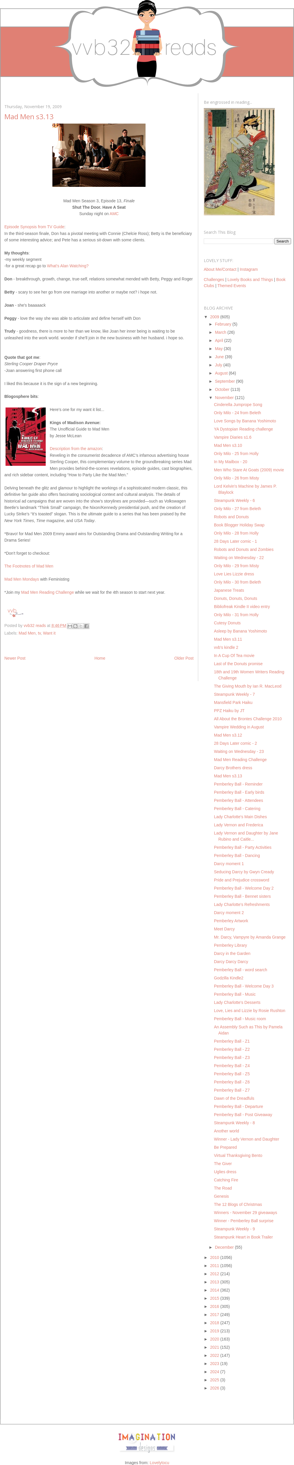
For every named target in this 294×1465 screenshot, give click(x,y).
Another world (226, 1131)
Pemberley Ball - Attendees (238, 800)
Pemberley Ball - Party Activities (243, 847)
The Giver (223, 1163)
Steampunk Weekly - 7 (234, 694)
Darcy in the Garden (232, 953)
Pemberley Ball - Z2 (232, 1049)
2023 (215, 1363)
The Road (223, 1188)
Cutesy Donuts (227, 623)
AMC (114, 213)
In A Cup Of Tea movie (234, 655)
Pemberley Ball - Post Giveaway (243, 1114)
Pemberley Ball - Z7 (232, 1090)
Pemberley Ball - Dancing (237, 855)
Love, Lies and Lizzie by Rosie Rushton (249, 1010)
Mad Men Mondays (21, 579)
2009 (215, 317)
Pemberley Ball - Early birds (239, 792)
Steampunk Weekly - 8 (234, 1122)
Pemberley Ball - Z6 (232, 1082)
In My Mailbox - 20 (230, 461)
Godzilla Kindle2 (228, 978)
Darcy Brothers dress (233, 767)
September (225, 381)
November (225, 397)
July (219, 365)
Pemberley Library (230, 945)
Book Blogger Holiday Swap (239, 525)
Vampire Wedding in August (239, 727)
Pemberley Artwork (231, 920)
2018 (215, 1322)
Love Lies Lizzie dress (234, 574)
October (223, 389)
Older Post (184, 658)
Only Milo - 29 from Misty (236, 565)
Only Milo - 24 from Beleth (237, 412)
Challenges (214, 279)
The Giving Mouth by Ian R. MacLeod (247, 686)
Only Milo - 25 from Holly (236, 453)
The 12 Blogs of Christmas (238, 1204)
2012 (215, 1273)
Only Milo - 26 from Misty (236, 478)
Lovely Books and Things (250, 279)
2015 (215, 1298)
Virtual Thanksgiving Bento (238, 1155)
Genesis (221, 1196)
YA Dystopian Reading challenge (243, 429)
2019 (215, 1331)
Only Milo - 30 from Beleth (237, 582)
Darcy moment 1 (229, 863)
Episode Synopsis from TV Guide (34, 226)
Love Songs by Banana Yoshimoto (245, 421)
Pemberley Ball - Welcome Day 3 (244, 986)
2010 (215, 1257)
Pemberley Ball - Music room (240, 1018)
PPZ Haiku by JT (229, 710)
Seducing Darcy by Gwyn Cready (244, 871)
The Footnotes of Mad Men (28, 566)
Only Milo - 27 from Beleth (237, 508)
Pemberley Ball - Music (235, 994)
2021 (215, 1347)
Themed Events (231, 285)
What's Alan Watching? (67, 266)
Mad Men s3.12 (228, 735)
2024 (215, 1371)
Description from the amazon (76, 448)
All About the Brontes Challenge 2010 (248, 718)
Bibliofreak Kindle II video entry (242, 606)
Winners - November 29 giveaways (245, 1212)
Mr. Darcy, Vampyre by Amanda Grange (250, 937)
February (223, 324)
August (222, 373)
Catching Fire (226, 1180)
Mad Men (27, 633)
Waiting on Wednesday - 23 (239, 751)
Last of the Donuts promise (238, 663)
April (219, 340)
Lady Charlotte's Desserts (237, 1002)
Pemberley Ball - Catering (237, 808)
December (225, 1247)
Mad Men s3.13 (228, 776)
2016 (215, 1306)
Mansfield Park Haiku (233, 702)
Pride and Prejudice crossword (241, 880)
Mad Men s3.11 (228, 639)
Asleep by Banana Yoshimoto (240, 631)
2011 (215, 1265)
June (220, 356)
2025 (215, 1380)
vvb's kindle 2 (226, 647)
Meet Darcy (224, 929)
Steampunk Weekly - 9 (234, 1229)
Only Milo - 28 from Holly (236, 533)
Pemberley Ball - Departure (238, 1106)
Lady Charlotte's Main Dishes (240, 816)
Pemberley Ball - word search (240, 969)
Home (99, 658)
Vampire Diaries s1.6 (233, 437)
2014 (215, 1290)
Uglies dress (225, 1171)
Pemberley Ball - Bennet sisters (242, 896)
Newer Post (14, 658)
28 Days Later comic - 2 (235, 743)
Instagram (249, 269)
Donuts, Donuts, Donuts (235, 598)
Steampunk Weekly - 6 (234, 500)
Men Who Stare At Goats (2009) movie (249, 470)
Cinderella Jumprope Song (238, 404)
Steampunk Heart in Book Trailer (243, 1237)
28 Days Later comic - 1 (235, 541)
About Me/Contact (220, 269)
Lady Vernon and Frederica (238, 825)
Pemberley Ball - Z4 (232, 1065)
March (221, 332)
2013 (215, 1282)
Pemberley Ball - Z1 (232, 1041)
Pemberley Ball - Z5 (232, 1073)
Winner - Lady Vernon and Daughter (246, 1139)
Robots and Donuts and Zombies (244, 549)
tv (39, 633)
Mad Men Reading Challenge (47, 592)
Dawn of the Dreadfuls (234, 1098)
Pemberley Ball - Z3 (232, 1057)
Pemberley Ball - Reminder (238, 784)
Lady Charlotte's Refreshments (242, 904)
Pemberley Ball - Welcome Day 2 (244, 888)
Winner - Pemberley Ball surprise (244, 1220)
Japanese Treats (229, 590)
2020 (215, 1339)
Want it (49, 633)
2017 (215, 1314)
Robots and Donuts (231, 516)
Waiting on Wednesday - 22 (239, 557)
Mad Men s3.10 (228, 445)
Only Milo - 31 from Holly (236, 614)
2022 (215, 1355)
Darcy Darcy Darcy (231, 961)
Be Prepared (225, 1147)
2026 (215, 1388)
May (219, 348)
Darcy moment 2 (229, 912)
